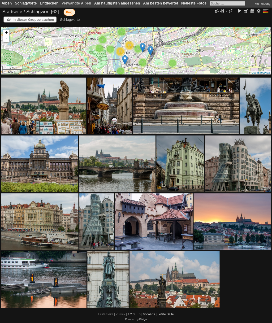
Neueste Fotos (194, 3)
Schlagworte (26, 3)
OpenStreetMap (260, 72)
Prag (69, 12)
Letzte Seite (165, 314)
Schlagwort (38, 11)
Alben (7, 3)
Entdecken (49, 3)
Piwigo (143, 319)
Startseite (12, 11)
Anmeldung (263, 3)
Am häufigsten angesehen (117, 3)
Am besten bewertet (160, 3)
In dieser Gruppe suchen (33, 19)
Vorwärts (149, 314)
